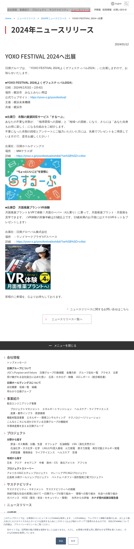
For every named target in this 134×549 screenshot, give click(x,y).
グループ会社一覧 (88, 372)
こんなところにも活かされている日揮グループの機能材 (37, 421)
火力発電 (70, 448)
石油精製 (64, 444)
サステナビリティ (19, 484)
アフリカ (82, 462)
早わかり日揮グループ (19, 391)
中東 (41, 462)
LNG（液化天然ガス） (84, 444)
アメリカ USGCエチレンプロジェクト (27, 473)
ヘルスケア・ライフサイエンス (91, 409)
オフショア (51, 444)
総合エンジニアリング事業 (21, 403)
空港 (74, 452)
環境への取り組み (85, 493)
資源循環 (40, 413)
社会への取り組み (108, 493)
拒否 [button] (73, 541)
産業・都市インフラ (21, 413)
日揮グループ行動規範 (52, 372)
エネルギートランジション (57, 409)
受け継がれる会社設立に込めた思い (26, 377)
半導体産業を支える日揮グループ (25, 426)
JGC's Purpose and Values (22, 372)
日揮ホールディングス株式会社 (22, 3)
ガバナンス (13, 497)
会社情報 (13, 357)
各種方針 (71, 372)
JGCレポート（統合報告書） (91, 377)
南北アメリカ (67, 462)
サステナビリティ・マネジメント (25, 489)
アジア (18, 462)
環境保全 (28, 452)
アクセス (105, 372)
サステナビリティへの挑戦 (60, 489)
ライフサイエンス (45, 452)
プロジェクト (16, 433)
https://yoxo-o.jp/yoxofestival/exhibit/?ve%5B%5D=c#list (50, 155)
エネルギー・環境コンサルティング (46, 417)
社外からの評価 (80, 497)
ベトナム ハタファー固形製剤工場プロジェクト (77, 477)
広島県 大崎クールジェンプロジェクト (28, 477)
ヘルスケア (63, 452)
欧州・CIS (52, 462)
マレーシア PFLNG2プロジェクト (69, 473)
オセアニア (30, 462)
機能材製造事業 (15, 417)
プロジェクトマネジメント (25, 409)
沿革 (115, 372)
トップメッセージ (17, 362)
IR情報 (11, 512)
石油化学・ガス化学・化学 (25, 448)
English (118, 3)
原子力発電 (84, 448)
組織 (34, 387)
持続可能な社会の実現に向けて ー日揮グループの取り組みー (40, 493)
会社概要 (12, 387)
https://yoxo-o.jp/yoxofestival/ (48, 97)
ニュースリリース (19, 505)
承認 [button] (61, 541)
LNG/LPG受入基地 (52, 448)
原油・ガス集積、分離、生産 (26, 444)
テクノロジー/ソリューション (84, 417)
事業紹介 (13, 398)
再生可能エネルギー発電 (105, 448)
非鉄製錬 (15, 452)
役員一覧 (24, 387)
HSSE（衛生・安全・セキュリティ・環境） (45, 497)
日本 (9, 462)
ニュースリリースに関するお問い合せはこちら (99, 309)
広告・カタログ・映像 (61, 377)
